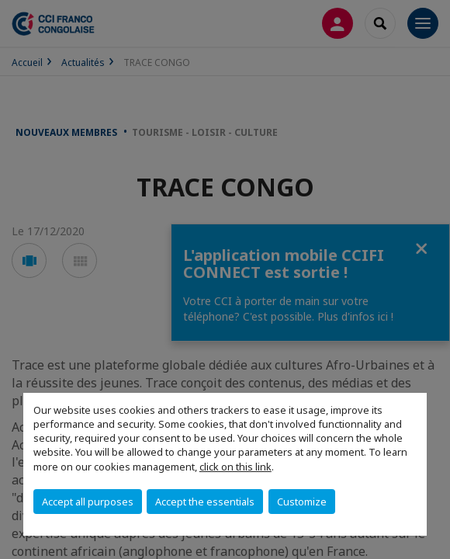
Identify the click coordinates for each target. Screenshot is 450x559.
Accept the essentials (204, 502)
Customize (302, 502)
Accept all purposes (87, 502)
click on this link (235, 467)
